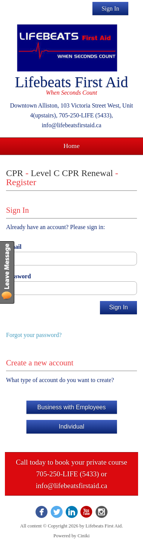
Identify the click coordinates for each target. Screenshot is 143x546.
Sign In (110, 8)
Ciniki (83, 535)
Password (18, 276)
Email (14, 246)
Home (71, 146)
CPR (14, 173)
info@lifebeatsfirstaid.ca (72, 486)
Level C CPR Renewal (72, 173)
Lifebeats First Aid (71, 81)
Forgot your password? (34, 335)
